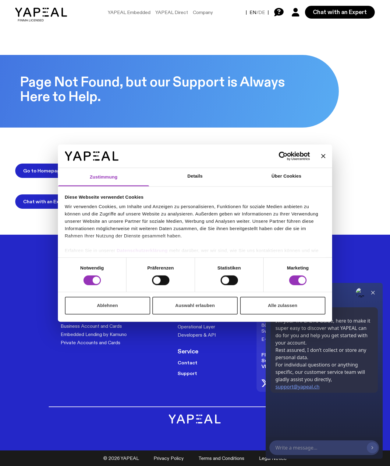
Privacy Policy (169, 458)
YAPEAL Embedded (129, 12)
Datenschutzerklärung (143, 250)
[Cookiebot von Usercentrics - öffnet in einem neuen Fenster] (283, 156)
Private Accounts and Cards (90, 342)
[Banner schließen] (323, 156)
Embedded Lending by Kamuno (94, 334)
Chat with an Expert (340, 12)
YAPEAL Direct (171, 12)
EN (253, 12)
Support (187, 373)
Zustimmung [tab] (104, 177)
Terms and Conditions (221, 458)
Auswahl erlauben (195, 305)
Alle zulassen (282, 305)
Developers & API (197, 335)
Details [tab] (195, 176)
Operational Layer (196, 327)
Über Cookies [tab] (286, 176)
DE (261, 12)
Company (203, 12)
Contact (187, 363)
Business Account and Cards (91, 326)
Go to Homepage (43, 171)
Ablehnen (107, 305)
